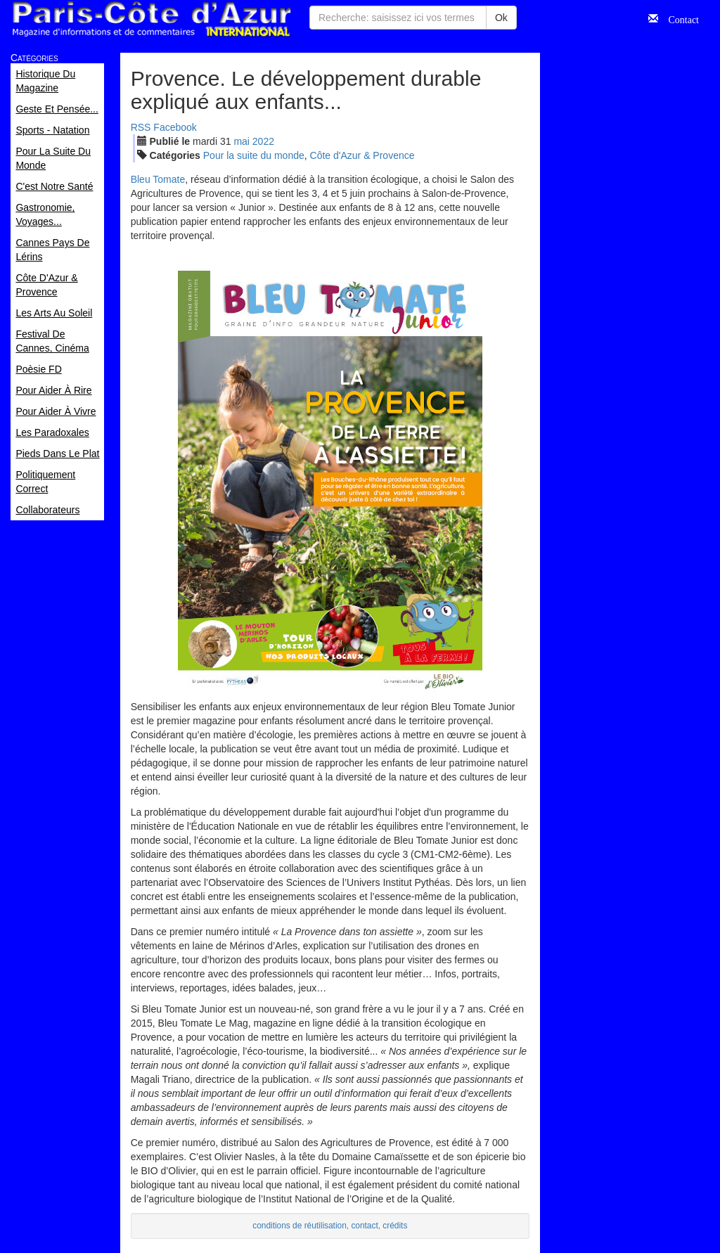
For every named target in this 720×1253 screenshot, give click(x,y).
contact (364, 1225)
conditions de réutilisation (299, 1225)
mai (241, 141)
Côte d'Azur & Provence (362, 155)
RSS (141, 127)
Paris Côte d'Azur (151, 19)
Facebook (174, 127)
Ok (501, 17)
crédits (394, 1225)
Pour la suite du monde (253, 155)
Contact (678, 18)
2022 (263, 141)
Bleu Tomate (158, 179)
